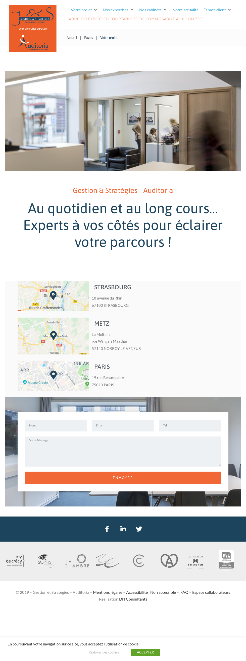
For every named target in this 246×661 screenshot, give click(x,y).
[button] (84, 9)
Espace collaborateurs (211, 592)
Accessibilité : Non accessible (151, 592)
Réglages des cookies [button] (104, 652)
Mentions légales (107, 592)
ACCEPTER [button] (145, 652)
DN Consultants (133, 599)
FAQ (184, 592)
